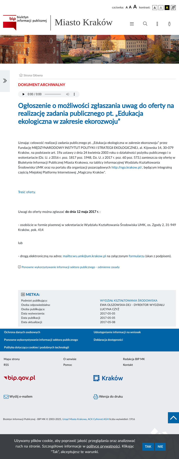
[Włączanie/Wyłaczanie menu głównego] (132, 24)
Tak (148, 446)
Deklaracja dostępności (108, 340)
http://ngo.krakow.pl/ (127, 167)
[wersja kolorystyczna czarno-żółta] (167, 7)
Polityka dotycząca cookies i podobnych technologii (36, 347)
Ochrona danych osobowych (22, 332)
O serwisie (69, 359)
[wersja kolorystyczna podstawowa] (154, 7)
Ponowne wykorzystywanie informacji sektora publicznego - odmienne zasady (71, 267)
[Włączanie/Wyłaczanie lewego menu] (5, 81)
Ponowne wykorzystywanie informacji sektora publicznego (41, 340)
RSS (6, 365)
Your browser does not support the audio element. (49, 94)
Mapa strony (12, 359)
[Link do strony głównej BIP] (63, 23)
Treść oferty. (27, 192)
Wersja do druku (108, 396)
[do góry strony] (173, 417)
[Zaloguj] (170, 24)
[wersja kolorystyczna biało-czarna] (161, 7)
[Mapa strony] (158, 24)
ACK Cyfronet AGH (98, 419)
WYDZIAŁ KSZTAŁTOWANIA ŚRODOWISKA (128, 300)
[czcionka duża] (135, 7)
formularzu (137, 256)
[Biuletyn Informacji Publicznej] (45, 380)
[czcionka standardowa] (127, 7)
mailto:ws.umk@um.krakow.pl (84, 256)
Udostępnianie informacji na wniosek (117, 332)
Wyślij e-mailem (18, 396)
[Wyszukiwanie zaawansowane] (145, 24)
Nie (160, 446)
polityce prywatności (103, 446)
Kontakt (128, 365)
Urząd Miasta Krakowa (74, 419)
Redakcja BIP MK (134, 359)
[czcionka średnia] (130, 7)
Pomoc (67, 365)
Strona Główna (33, 75)
